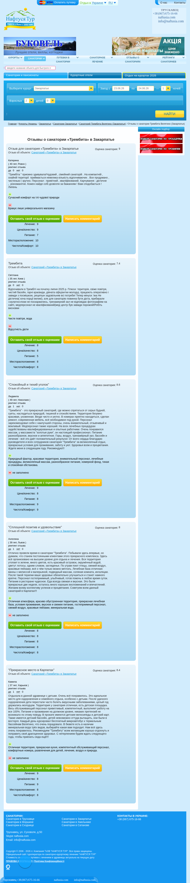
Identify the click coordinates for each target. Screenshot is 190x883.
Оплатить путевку (57, 3)
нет (18, 170)
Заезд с (105, 88)
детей (39, 100)
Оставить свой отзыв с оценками (35, 218)
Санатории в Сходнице (20, 825)
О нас (163, 2)
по (133, 88)
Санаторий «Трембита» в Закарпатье (53, 152)
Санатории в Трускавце (20, 818)
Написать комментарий (82, 218)
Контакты (179, 2)
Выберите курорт (20, 88)
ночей (176, 88)
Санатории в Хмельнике (76, 822)
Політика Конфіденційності (49, 861)
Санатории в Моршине (19, 822)
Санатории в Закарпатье (76, 818)
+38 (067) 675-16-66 (165, 13)
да (9, 170)
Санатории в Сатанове (75, 825)
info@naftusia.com (171, 21)
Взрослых (15, 100)
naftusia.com (166, 17)
